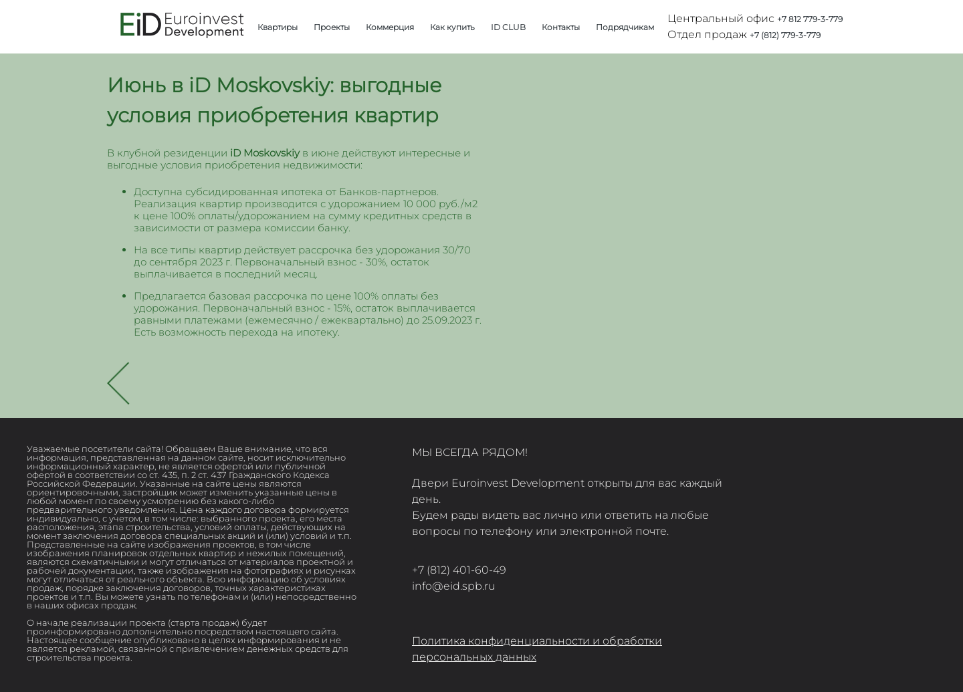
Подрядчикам (625, 27)
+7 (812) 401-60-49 (459, 570)
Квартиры (277, 27)
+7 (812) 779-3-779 (785, 35)
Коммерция (390, 27)
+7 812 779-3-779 (810, 19)
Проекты (332, 27)
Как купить (452, 27)
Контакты (561, 27)
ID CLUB (508, 27)
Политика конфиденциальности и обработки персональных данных (537, 649)
